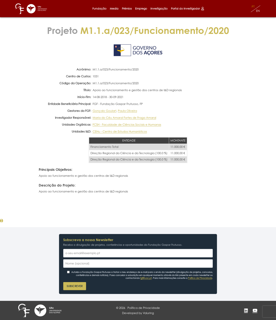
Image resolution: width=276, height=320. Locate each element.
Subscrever (75, 286)
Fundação (99, 8)
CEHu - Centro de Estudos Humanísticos (120, 131)
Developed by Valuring (138, 313)
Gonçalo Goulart (104, 111)
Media (114, 8)
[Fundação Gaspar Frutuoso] (19, 8)
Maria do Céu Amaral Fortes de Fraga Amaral (124, 117)
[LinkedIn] (246, 310)
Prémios (127, 8)
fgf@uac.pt (146, 278)
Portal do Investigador (187, 8)
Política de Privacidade (200, 278)
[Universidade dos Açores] (37, 8)
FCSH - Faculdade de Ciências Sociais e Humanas (127, 124)
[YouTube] (255, 310)
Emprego (141, 8)
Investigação (159, 8)
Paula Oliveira (127, 111)
